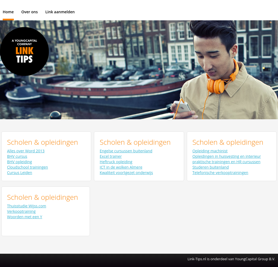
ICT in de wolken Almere (121, 167)
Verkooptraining (21, 211)
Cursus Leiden (19, 172)
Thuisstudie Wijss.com (26, 205)
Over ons (29, 11)
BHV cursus (17, 156)
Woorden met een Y (24, 216)
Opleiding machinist (210, 150)
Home (8, 11)
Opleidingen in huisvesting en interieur (226, 156)
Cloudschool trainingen (27, 167)
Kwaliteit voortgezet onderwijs (126, 172)
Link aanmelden (60, 11)
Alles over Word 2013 (26, 150)
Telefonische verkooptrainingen (220, 172)
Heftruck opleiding (116, 161)
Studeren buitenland (210, 167)
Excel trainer (111, 156)
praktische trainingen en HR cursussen (226, 161)
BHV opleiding (19, 161)
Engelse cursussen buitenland (126, 150)
